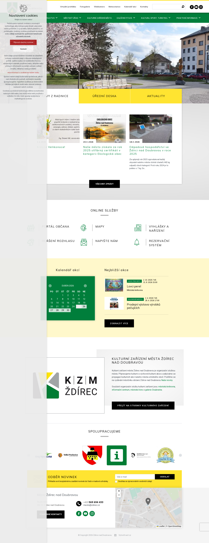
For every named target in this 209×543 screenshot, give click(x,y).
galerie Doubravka (153, 390)
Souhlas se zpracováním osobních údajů (135, 481)
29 (63, 310)
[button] (119, 491)
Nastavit (23, 49)
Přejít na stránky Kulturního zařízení (143, 405)
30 (68, 310)
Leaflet (161, 526)
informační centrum (121, 390)
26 (84, 306)
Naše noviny (166, 380)
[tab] (53, 96)
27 (52, 310)
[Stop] (84, 85)
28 (57, 310)
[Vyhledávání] (183, 6)
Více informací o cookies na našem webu (23, 73)
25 (79, 306)
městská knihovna (166, 386)
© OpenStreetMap (173, 526)
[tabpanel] (104, 149)
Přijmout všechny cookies (23, 42)
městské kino (136, 390)
